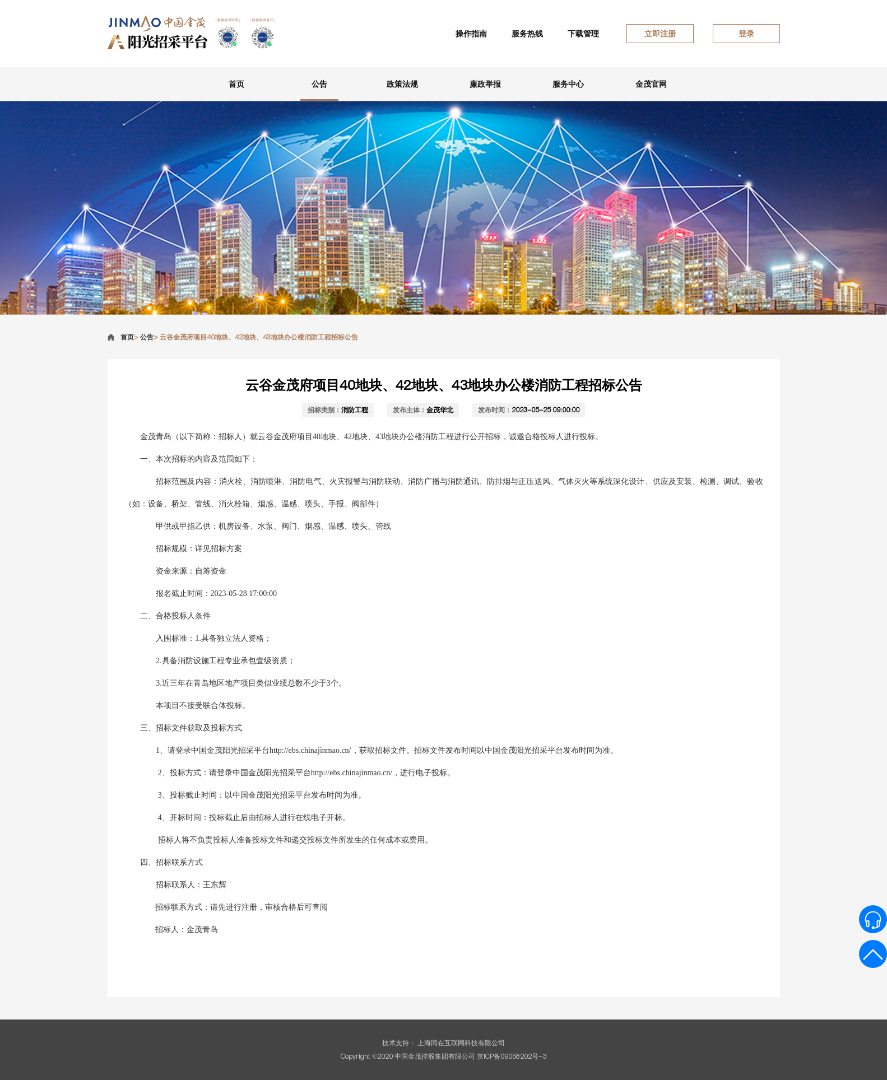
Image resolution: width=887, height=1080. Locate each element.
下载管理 (583, 33)
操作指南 (471, 33)
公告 (319, 84)
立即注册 (660, 33)
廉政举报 (485, 84)
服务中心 (568, 84)
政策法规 (402, 84)
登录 (746, 33)
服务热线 (527, 33)
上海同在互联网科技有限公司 (461, 1043)
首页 (236, 84)
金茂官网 (651, 84)
